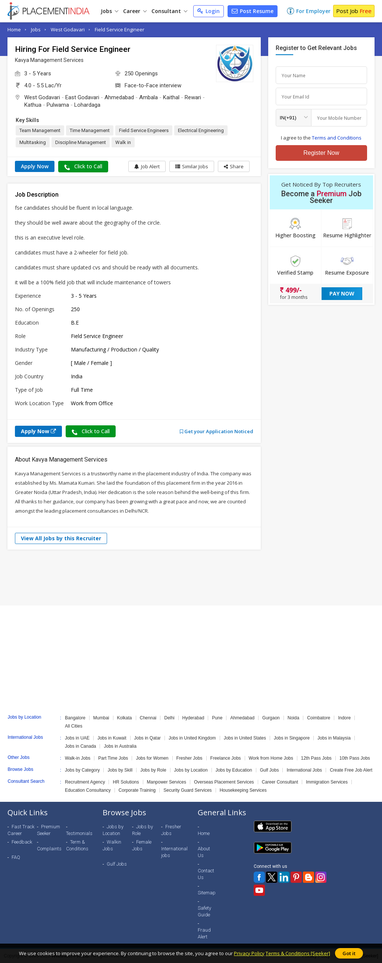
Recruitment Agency (85, 782)
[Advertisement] (191, 577)
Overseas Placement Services (224, 782)
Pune (217, 718)
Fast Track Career (20, 830)
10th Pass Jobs (354, 758)
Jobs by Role (153, 770)
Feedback (22, 842)
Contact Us (206, 874)
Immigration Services (327, 782)
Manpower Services (166, 782)
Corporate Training (137, 790)
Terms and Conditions (336, 137)
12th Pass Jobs (316, 758)
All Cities (73, 726)
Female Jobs (141, 845)
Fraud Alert (204, 933)
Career (135, 11)
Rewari (193, 97)
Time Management (90, 130)
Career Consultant (280, 782)
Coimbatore (318, 718)
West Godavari (68, 29)
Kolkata (124, 718)
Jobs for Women (152, 758)
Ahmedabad (119, 97)
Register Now (321, 153)
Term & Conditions (77, 845)
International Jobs (304, 770)
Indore (344, 718)
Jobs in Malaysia (334, 738)
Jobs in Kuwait (111, 738)
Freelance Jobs (225, 758)
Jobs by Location (191, 770)
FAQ (16, 857)
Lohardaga (87, 104)
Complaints (49, 848)
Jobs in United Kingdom (192, 738)
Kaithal (171, 97)
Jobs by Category (82, 770)
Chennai (148, 718)
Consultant (169, 11)
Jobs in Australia (120, 746)
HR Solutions (126, 782)
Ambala (148, 97)
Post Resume (252, 11)
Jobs (109, 11)
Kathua (32, 104)
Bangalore (75, 718)
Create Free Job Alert (351, 770)
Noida (293, 718)
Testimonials (79, 833)
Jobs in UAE (77, 738)
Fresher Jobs (189, 758)
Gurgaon (271, 718)
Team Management (39, 130)
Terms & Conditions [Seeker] (298, 953)
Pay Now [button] (341, 293)
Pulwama (58, 104)
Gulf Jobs (269, 770)
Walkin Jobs (112, 845)
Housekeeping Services (243, 790)
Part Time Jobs (113, 758)
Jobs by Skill (119, 770)
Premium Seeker (48, 830)
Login (208, 11)
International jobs (174, 852)
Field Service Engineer (119, 29)
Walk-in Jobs (77, 758)
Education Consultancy (88, 790)
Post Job (354, 11)
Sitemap (207, 892)
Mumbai (101, 718)
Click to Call (83, 166)
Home (14, 29)
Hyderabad (193, 718)
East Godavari (82, 97)
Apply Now (34, 166)
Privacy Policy (249, 953)
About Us (204, 852)
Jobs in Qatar (147, 738)
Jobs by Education (234, 770)
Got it (349, 953)
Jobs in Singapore (292, 738)
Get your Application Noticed (216, 431)
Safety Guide (204, 911)
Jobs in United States (245, 738)
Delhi (169, 718)
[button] (234, 166)
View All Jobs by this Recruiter (61, 538)
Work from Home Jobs (271, 758)
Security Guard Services (187, 790)
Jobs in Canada (80, 746)
